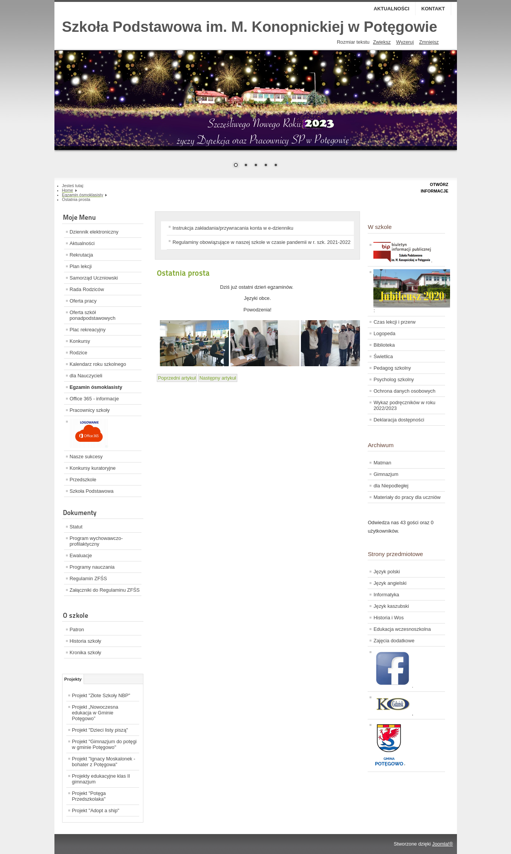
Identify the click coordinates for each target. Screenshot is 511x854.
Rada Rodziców (87, 289)
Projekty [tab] (73, 679)
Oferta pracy (83, 301)
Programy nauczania (92, 567)
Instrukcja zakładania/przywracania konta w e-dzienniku (233, 228)
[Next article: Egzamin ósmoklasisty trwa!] (217, 378)
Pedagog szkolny (392, 368)
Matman (382, 463)
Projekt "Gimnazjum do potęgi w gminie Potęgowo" (104, 744)
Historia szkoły (86, 641)
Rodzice (78, 352)
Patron (77, 629)
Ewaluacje (81, 555)
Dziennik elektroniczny (94, 232)
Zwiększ (382, 42)
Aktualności (391, 9)
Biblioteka (384, 345)
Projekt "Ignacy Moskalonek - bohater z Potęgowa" (103, 761)
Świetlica (383, 356)
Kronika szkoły (86, 652)
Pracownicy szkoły (90, 410)
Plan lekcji (81, 266)
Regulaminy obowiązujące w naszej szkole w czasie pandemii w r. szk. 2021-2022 (261, 242)
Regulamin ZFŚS (88, 578)
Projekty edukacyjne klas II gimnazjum (101, 779)
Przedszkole (83, 479)
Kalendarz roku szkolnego (98, 364)
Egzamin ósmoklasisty (96, 387)
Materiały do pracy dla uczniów (406, 497)
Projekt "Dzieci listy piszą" (100, 730)
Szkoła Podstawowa (92, 491)
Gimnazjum (385, 474)
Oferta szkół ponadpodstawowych (93, 315)
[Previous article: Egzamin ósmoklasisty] (177, 378)
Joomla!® (442, 844)
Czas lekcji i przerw (394, 322)
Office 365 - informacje (94, 398)
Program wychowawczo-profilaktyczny (96, 541)
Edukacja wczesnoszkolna (401, 629)
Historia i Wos (388, 617)
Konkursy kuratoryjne (93, 468)
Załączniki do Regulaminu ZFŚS (105, 590)
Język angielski (389, 583)
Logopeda (384, 333)
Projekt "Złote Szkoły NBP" (101, 695)
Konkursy (80, 341)
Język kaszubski (391, 606)
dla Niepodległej (390, 486)
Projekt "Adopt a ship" (96, 810)
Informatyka (386, 594)
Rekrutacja (81, 255)
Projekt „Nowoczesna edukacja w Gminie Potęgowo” (95, 712)
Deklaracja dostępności (398, 420)
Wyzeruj (405, 42)
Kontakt (433, 9)
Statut (76, 527)
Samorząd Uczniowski (94, 278)
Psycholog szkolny (393, 379)
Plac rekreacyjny (88, 329)
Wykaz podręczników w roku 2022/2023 (404, 405)
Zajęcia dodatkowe (393, 640)
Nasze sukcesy (86, 456)
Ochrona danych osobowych (404, 391)
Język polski (386, 571)
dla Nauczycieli (86, 375)
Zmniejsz (429, 42)
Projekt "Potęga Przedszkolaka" (89, 796)
